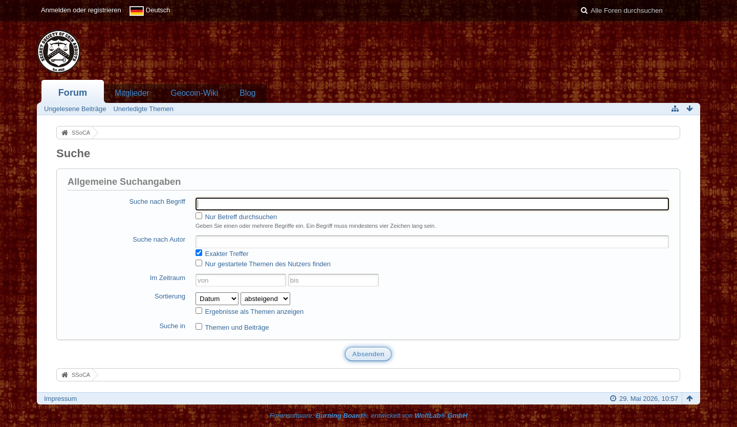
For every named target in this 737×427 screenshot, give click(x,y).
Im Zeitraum (167, 278)
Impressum (60, 398)
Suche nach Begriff (157, 201)
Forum (73, 93)
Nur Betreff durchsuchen (236, 216)
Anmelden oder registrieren (81, 10)
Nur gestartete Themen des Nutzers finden (263, 264)
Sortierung (170, 296)
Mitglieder (132, 93)
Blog (247, 93)
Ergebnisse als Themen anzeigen (250, 311)
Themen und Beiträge (232, 327)
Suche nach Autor (159, 239)
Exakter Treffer (222, 253)
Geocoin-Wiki (195, 93)
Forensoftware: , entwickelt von (369, 415)
